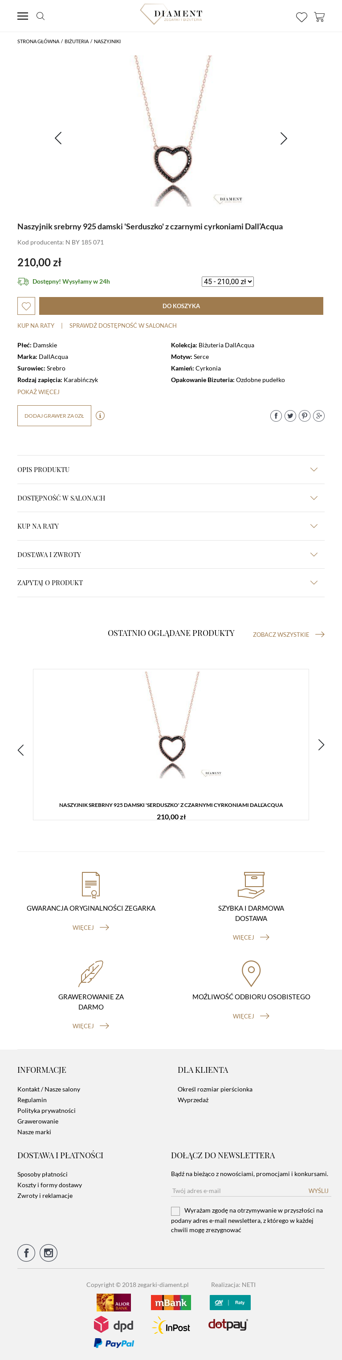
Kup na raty (35, 325)
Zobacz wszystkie (289, 634)
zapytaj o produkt (167, 582)
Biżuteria (77, 41)
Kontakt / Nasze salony (48, 1089)
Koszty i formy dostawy (49, 1185)
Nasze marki (34, 1132)
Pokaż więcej (38, 391)
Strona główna (38, 41)
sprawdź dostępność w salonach (123, 325)
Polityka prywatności (46, 1110)
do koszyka (181, 305)
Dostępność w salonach (167, 497)
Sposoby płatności (42, 1174)
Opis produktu (167, 469)
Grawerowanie (37, 1121)
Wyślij (319, 1190)
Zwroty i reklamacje (45, 1195)
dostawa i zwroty (167, 554)
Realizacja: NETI (233, 1284)
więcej (91, 927)
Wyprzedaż (193, 1099)
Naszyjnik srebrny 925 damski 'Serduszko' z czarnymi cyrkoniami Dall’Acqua (171, 805)
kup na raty (167, 525)
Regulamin (32, 1099)
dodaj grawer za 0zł (54, 415)
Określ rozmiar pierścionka (215, 1089)
